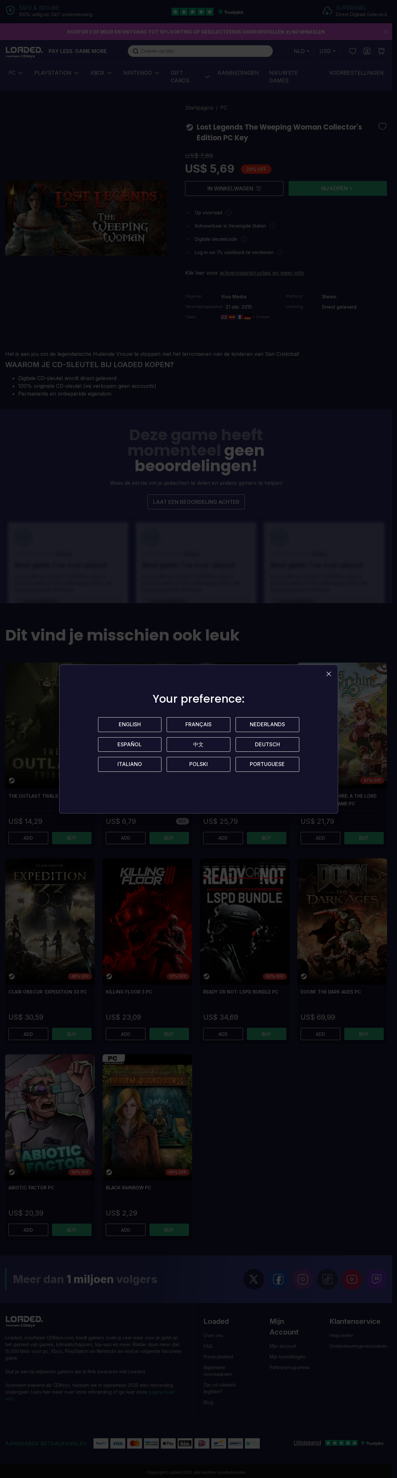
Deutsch (267, 744)
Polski (198, 764)
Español (129, 744)
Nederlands (267, 724)
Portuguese (267, 764)
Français (198, 724)
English (130, 724)
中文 (198, 744)
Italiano (129, 764)
